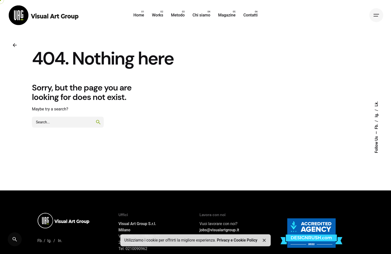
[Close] (264, 240)
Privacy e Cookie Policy (237, 240)
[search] (98, 122)
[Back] (15, 45)
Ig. (376, 114)
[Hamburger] (376, 15)
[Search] (15, 239)
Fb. (376, 126)
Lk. (376, 103)
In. (60, 241)
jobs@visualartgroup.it (219, 230)
